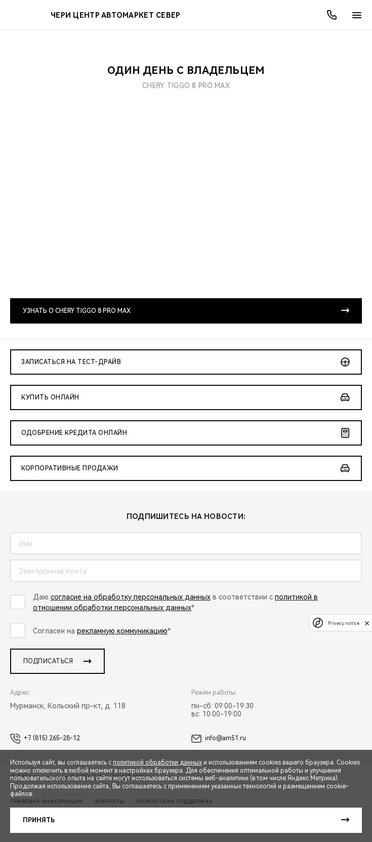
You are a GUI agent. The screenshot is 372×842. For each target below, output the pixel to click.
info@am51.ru (218, 739)
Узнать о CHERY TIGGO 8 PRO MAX (77, 310)
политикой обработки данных (157, 762)
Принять (39, 820)
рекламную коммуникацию (122, 631)
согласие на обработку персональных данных (131, 597)
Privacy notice (343, 623)
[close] (367, 623)
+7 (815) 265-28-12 (45, 739)
